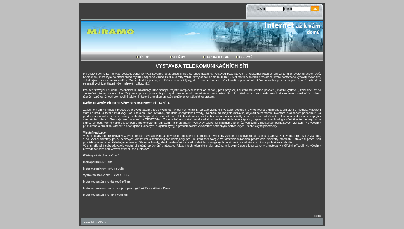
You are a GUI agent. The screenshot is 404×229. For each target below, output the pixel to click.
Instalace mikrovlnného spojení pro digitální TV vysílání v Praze (127, 188)
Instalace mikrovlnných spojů (103, 168)
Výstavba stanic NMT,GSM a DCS (106, 175)
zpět (317, 216)
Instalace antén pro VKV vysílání (105, 194)
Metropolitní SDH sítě (97, 162)
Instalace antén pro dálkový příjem (107, 181)
